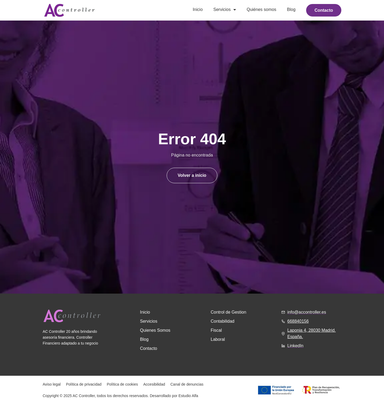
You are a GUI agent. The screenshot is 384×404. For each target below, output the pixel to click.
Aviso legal (52, 384)
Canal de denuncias (186, 384)
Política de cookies (122, 384)
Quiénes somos (261, 9)
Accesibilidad (154, 384)
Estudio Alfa (188, 396)
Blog (291, 9)
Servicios (224, 9)
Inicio (197, 9)
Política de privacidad (83, 384)
